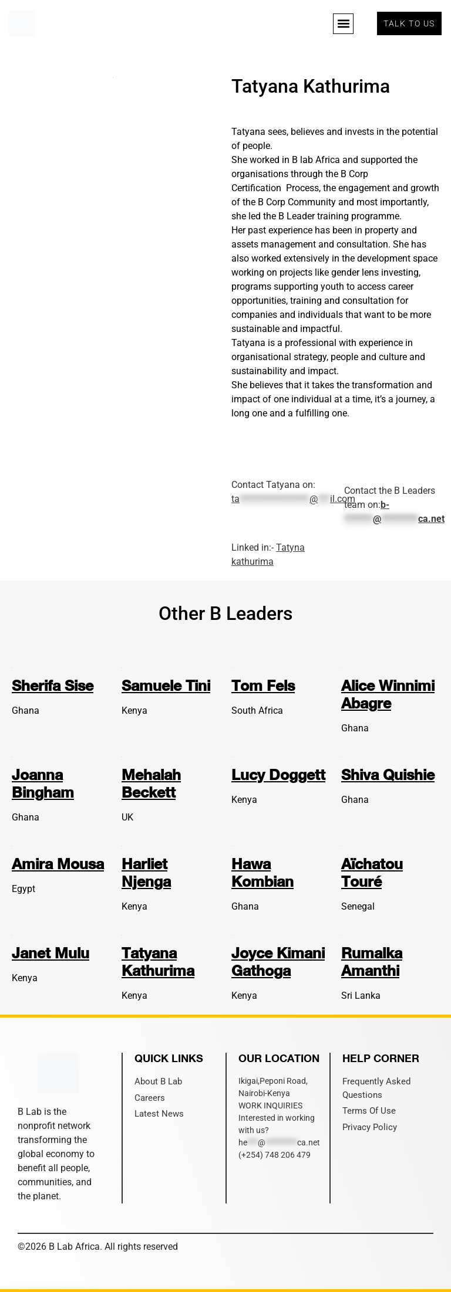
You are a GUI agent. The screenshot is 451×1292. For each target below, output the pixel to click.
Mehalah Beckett (151, 783)
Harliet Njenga (146, 872)
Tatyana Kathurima (158, 961)
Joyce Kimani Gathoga (278, 961)
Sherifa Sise (52, 685)
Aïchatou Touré (372, 872)
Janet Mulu (50, 952)
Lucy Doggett (278, 774)
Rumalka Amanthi (371, 961)
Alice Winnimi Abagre (388, 694)
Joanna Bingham (43, 783)
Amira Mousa (58, 863)
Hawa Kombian (262, 872)
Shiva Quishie (388, 774)
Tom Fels (263, 685)
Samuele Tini (166, 685)
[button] (343, 23)
